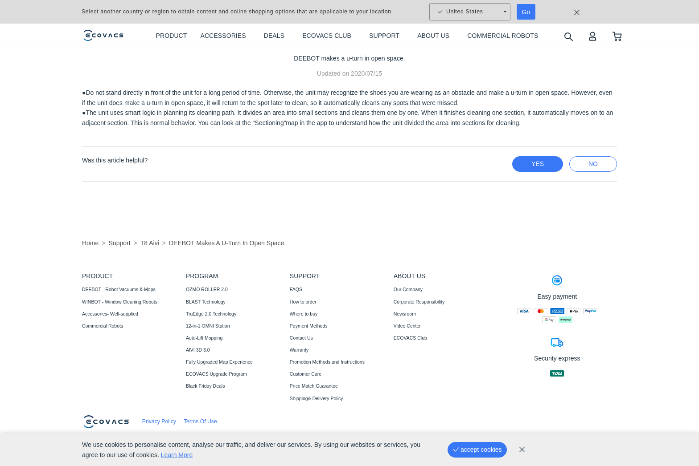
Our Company (408, 289)
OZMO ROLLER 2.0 (207, 289)
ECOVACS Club (410, 337)
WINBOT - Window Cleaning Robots (119, 301)
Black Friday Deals (205, 386)
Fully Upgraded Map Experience (219, 362)
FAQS (296, 289)
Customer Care (305, 374)
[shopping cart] (617, 36)
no (593, 163)
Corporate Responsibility (419, 301)
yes (537, 163)
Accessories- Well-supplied (110, 313)
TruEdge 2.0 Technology (211, 313)
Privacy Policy (159, 421)
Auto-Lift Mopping (204, 337)
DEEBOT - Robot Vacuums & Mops (119, 289)
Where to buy (303, 313)
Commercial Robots (102, 325)
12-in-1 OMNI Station (208, 325)
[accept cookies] (477, 450)
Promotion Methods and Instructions (327, 362)
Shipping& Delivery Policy (316, 398)
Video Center (407, 325)
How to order (303, 301)
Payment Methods (309, 325)
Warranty (299, 350)
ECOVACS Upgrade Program (216, 374)
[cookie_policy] (522, 449)
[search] (568, 36)
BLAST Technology (206, 301)
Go (526, 12)
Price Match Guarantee (314, 386)
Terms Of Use (200, 421)
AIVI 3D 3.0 (198, 350)
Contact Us (301, 337)
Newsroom (405, 313)
